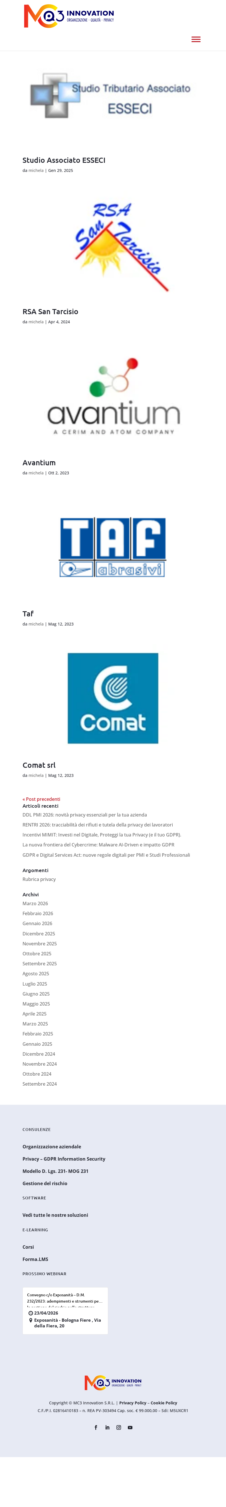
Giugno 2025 (36, 994)
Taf (28, 613)
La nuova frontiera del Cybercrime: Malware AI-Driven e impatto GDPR (98, 845)
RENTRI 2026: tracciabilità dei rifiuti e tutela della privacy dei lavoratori (98, 825)
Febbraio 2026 (38, 913)
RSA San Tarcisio (50, 311)
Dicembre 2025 (39, 934)
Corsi (28, 1247)
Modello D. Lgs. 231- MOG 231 (55, 1171)
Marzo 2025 (35, 1024)
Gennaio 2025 (37, 1044)
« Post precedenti (41, 799)
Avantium (39, 462)
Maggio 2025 (36, 1004)
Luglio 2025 (35, 984)
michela (36, 170)
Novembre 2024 (40, 1064)
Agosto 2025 (36, 973)
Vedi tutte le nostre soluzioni (55, 1215)
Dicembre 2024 (39, 1054)
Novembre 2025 (40, 944)
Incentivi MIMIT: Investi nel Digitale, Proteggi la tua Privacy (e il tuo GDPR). (102, 835)
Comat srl (39, 764)
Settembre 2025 (40, 963)
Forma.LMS (35, 1259)
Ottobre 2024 (37, 1074)
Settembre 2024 (40, 1084)
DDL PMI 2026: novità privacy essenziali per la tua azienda (85, 815)
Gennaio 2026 (37, 923)
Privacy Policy (132, 1403)
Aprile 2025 (35, 1014)
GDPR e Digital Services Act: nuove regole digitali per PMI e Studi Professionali (106, 855)
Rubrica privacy (39, 879)
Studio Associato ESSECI (64, 159)
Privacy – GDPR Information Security (64, 1159)
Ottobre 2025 (37, 953)
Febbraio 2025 (38, 1034)
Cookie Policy (164, 1403)
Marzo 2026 (35, 903)
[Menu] (196, 39)
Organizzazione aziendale (52, 1147)
